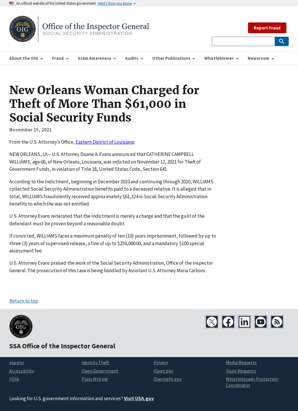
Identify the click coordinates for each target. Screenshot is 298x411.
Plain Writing (94, 379)
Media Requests (241, 362)
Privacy (161, 362)
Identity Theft (95, 362)
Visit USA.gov (139, 398)
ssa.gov (16, 362)
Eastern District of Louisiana (105, 142)
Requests (241, 371)
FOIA (14, 379)
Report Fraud (267, 28)
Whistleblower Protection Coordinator (252, 382)
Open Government (99, 371)
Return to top (23, 301)
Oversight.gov (168, 379)
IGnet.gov (163, 371)
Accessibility (21, 371)
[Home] (79, 38)
